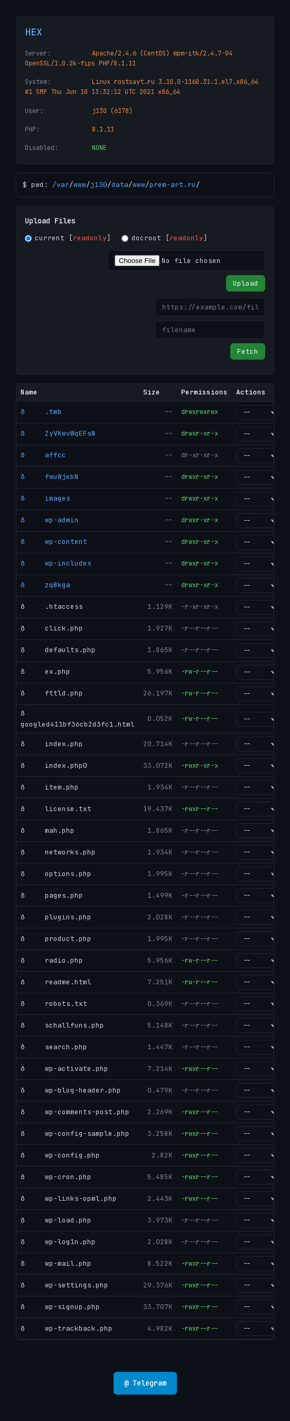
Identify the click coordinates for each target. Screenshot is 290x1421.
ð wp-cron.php (56, 1176)
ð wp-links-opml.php (69, 1198)
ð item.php (50, 787)
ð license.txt (56, 808)
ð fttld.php (52, 693)
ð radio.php (52, 960)
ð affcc (43, 454)
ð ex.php (45, 671)
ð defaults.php (58, 649)
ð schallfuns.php (62, 1025)
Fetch (247, 351)
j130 (98, 184)
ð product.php (56, 938)
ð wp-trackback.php (67, 1328)
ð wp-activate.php (64, 1068)
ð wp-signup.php (60, 1306)
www (79, 184)
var (63, 184)
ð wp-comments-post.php (75, 1111)
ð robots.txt (54, 1003)
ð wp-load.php (56, 1220)
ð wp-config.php (60, 1155)
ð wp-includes (56, 563)
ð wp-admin (50, 519)
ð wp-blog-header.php (71, 1090)
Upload (245, 283)
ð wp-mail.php (56, 1263)
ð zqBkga (45, 584)
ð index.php (52, 743)
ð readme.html (56, 981)
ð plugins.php (56, 916)
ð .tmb (41, 411)
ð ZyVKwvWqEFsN (58, 433)
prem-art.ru (172, 184)
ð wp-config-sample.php (75, 1133)
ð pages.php (52, 895)
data (119, 184)
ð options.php (56, 873)
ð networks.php (58, 852)
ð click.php (52, 628)
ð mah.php (47, 830)
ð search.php (54, 1046)
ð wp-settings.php (64, 1285)
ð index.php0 (54, 765)
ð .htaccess (52, 606)
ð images (45, 498)
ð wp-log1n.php (58, 1241)
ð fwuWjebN (50, 476)
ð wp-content (54, 541)
